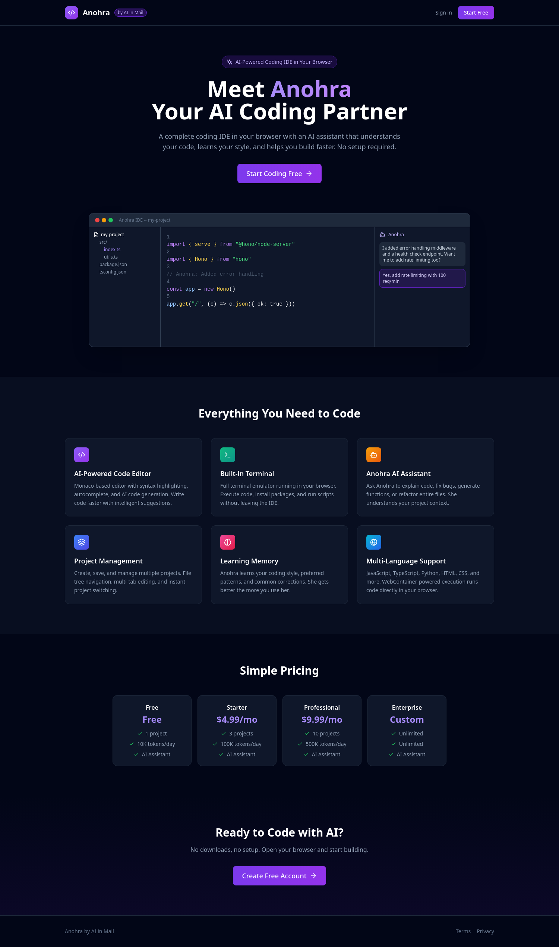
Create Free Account (279, 875)
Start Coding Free (279, 173)
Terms (463, 931)
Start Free (476, 12)
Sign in (443, 12)
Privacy (485, 931)
